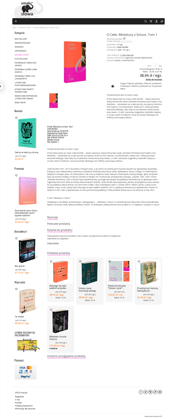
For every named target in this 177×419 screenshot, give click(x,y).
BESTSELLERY (21, 39)
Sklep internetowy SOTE (153, 416)
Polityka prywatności (24, 405)
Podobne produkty (58, 253)
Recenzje (52, 217)
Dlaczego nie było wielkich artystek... (58, 287)
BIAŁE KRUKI (20, 102)
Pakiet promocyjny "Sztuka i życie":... (117, 287)
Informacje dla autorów (25, 408)
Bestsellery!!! (20, 231)
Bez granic (20, 266)
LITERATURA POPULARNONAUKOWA (25, 84)
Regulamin (19, 396)
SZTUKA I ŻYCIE (21, 55)
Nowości (18, 111)
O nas (17, 399)
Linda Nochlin (122, 47)
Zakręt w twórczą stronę (26, 152)
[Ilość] (155, 66)
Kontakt (18, 402)
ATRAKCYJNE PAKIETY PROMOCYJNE (24, 90)
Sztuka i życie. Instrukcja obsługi (87, 289)
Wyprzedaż (19, 282)
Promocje (19, 168)
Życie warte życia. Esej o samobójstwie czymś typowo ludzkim (26, 213)
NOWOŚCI (19, 47)
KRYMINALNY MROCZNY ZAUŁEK (25, 64)
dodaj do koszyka (154, 79)
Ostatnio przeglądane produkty (66, 356)
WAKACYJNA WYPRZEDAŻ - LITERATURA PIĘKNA (26, 97)
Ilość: (149, 65)
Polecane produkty (58, 223)
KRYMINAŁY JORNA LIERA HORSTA (26, 70)
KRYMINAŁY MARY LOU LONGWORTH (25, 77)
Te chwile (19, 316)
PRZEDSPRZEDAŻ (22, 43)
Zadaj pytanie (53, 243)
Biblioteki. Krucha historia (57, 337)
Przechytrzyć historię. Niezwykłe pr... (147, 289)
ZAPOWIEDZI (20, 51)
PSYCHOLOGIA (21, 58)
